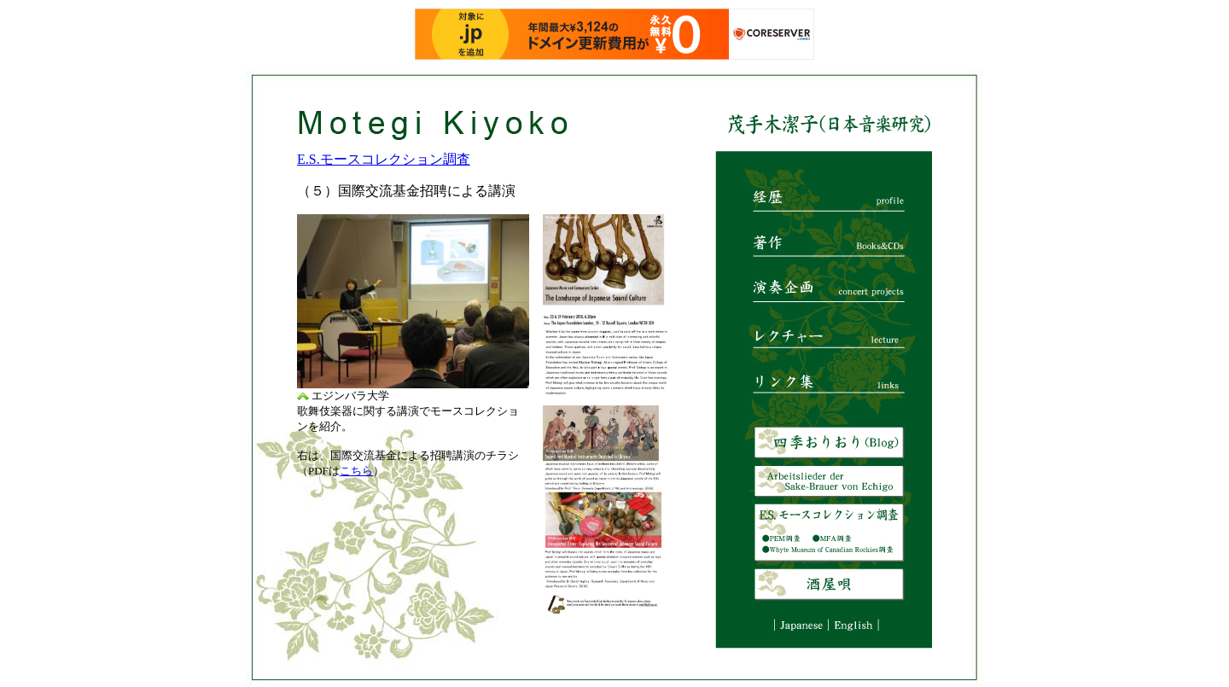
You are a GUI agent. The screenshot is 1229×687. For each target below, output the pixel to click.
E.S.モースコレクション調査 (383, 159)
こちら (356, 470)
